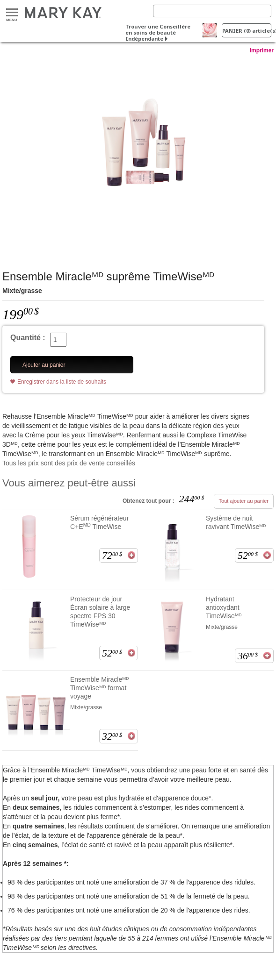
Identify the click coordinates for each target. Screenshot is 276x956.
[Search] (212, 11)
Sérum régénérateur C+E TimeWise (99, 522)
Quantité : (27, 338)
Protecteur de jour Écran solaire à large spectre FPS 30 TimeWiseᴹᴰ (100, 611)
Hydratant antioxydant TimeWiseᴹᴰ (224, 607)
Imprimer (262, 50)
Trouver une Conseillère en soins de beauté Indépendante (157, 32)
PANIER (246, 30)
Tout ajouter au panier (244, 501)
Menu (12, 12)
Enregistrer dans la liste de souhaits (61, 381)
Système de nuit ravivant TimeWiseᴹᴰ (236, 522)
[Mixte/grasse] (138, 152)
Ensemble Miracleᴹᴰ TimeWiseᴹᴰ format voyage (99, 688)
